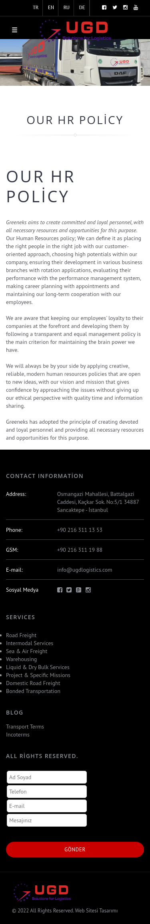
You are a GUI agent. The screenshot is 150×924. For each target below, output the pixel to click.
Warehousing (21, 659)
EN (51, 8)
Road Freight (21, 635)
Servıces (20, 617)
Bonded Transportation (33, 691)
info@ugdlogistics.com (84, 569)
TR (35, 8)
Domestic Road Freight (33, 683)
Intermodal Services (29, 643)
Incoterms (18, 734)
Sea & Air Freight (26, 651)
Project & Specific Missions (38, 675)
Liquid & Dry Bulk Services (38, 667)
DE (82, 8)
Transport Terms (25, 726)
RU (67, 8)
